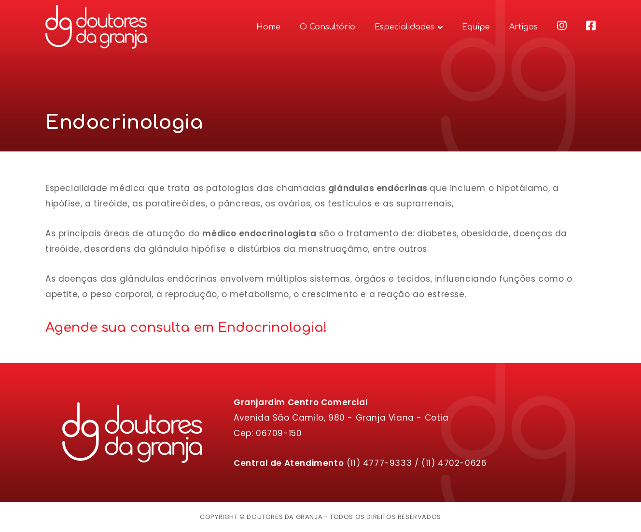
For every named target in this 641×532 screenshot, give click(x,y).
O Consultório (327, 27)
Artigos (523, 27)
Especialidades (404, 27)
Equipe (476, 27)
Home (268, 27)
